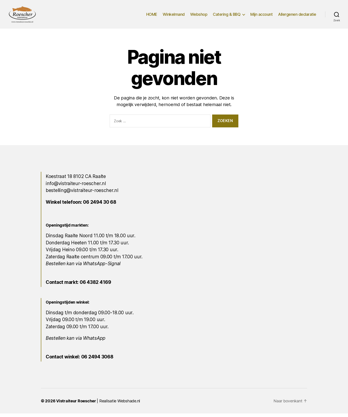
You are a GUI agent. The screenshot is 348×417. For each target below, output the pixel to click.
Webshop (199, 16)
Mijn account (261, 16)
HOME (151, 16)
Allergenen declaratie (297, 16)
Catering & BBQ (226, 16)
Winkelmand (174, 16)
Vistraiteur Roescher (76, 404)
